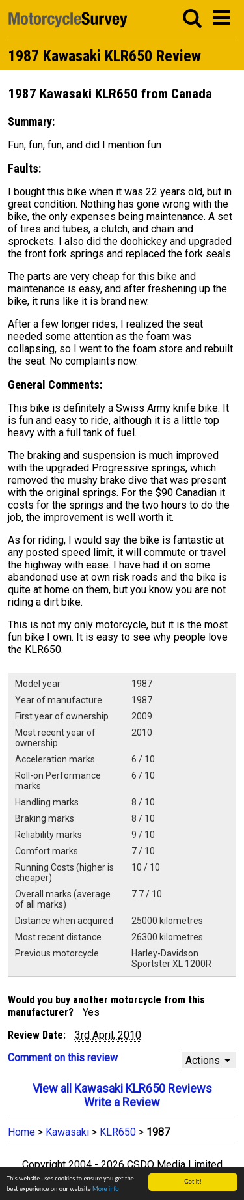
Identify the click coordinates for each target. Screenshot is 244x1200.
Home (21, 1132)
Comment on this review (63, 1058)
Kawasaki (67, 1132)
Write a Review (122, 1102)
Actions (209, 1060)
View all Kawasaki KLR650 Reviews (122, 1088)
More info (105, 1188)
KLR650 (118, 1132)
